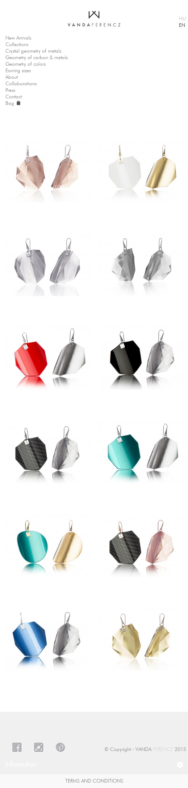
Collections (16, 44)
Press (10, 90)
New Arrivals (18, 38)
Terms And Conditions (94, 781)
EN (182, 25)
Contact (13, 96)
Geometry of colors (25, 64)
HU (182, 18)
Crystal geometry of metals (33, 51)
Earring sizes (18, 70)
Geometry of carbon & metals (36, 57)
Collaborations (21, 83)
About (11, 77)
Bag (12, 103)
